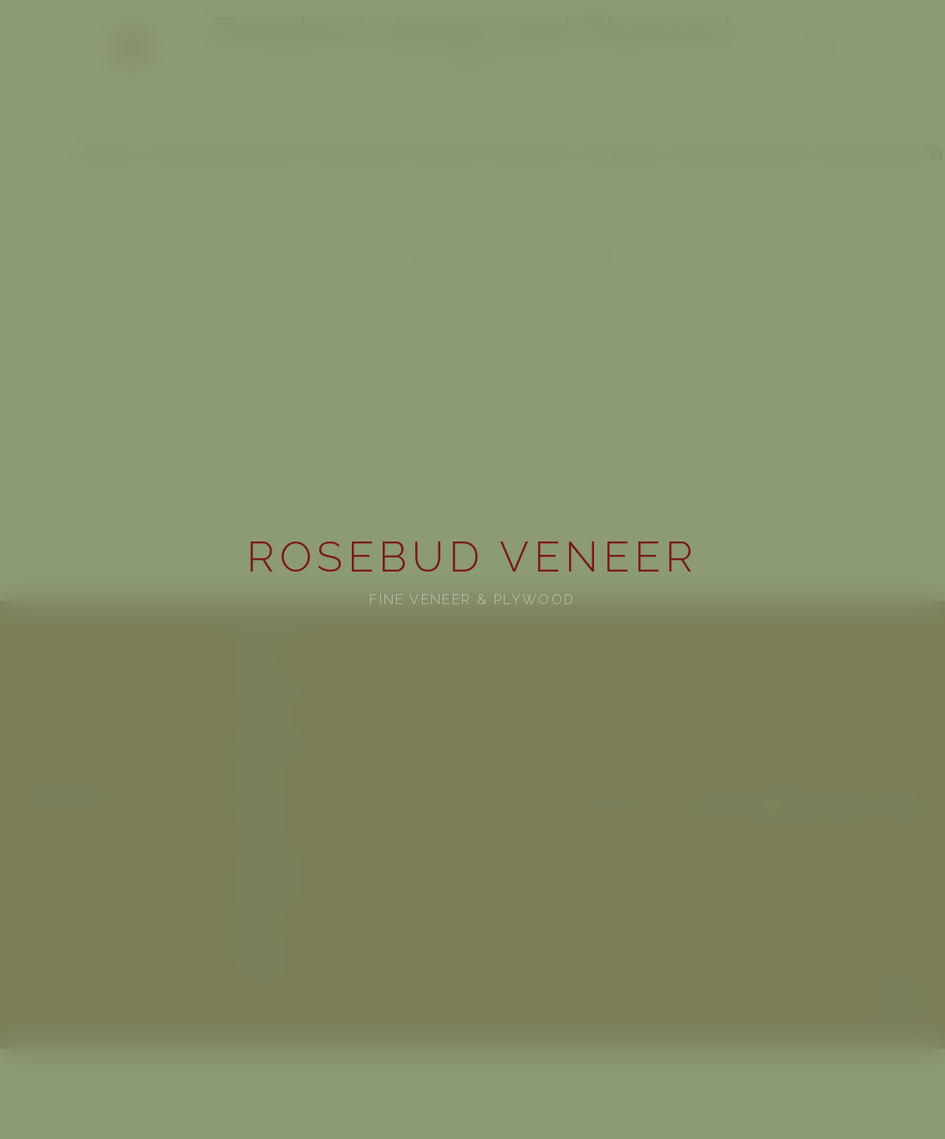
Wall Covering (258, 773)
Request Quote (259, 802)
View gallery (254, 656)
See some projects (268, 861)
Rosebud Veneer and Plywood (472, 31)
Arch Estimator (260, 832)
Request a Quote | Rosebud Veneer (514, 254)
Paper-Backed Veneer (277, 744)
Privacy (899, 990)
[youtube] (454, 77)
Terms (902, 1022)
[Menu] (818, 49)
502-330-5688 (404, 58)
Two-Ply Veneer (262, 715)
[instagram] (501, 77)
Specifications (257, 919)
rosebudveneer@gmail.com (509, 58)
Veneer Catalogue (267, 627)
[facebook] (477, 77)
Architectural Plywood (278, 685)
